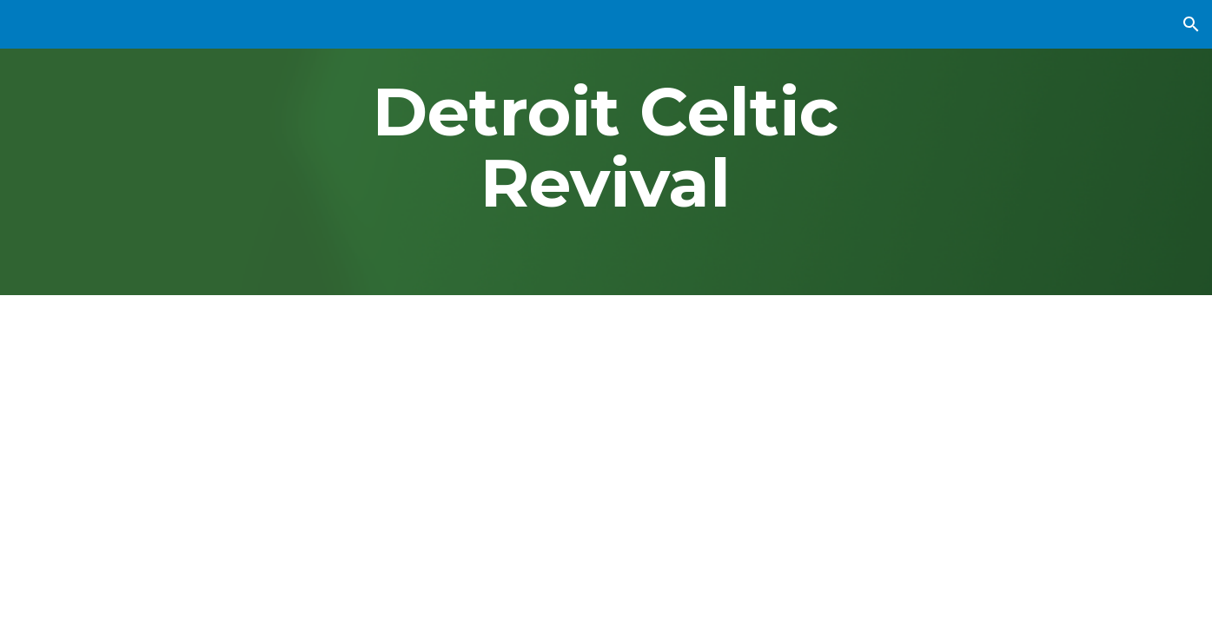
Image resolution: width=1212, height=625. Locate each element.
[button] (1191, 24)
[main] (606, 147)
